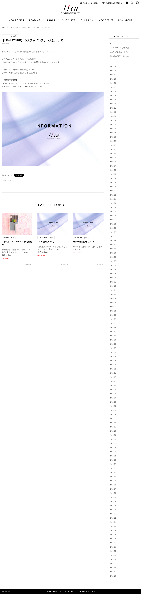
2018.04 (113, 406)
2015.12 (113, 518)
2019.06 (113, 352)
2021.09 (113, 253)
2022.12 (113, 195)
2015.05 (113, 547)
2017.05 (113, 452)
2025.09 (113, 83)
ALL (111, 44)
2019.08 (113, 344)
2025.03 (113, 100)
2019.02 (113, 369)
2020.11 (113, 290)
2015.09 (113, 530)
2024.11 (113, 108)
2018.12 (113, 377)
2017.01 (113, 468)
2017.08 (113, 439)
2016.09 (113, 481)
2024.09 (113, 116)
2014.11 (113, 572)
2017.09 (113, 435)
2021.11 (113, 245)
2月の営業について (45, 242)
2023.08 (113, 162)
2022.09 (113, 203)
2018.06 (113, 402)
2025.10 (113, 79)
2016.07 (113, 489)
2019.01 (113, 373)
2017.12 (113, 423)
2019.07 (113, 348)
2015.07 (113, 539)
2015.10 (113, 526)
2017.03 (113, 460)
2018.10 (113, 386)
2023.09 (113, 158)
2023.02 (113, 187)
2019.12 (113, 328)
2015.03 (113, 555)
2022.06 (113, 216)
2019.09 (113, 340)
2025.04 (113, 96)
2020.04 (113, 311)
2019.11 (113, 332)
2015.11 (113, 522)
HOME (4, 27)
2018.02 (113, 415)
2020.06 (113, 307)
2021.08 (113, 257)
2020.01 (113, 323)
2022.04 (113, 224)
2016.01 (113, 514)
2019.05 (113, 357)
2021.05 (113, 270)
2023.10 (113, 154)
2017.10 (113, 431)
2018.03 (113, 410)
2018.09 (113, 390)
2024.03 (113, 137)
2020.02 (113, 319)
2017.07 (113, 444)
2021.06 (113, 265)
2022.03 (113, 228)
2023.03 (113, 183)
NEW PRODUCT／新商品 (119, 48)
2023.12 (113, 145)
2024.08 (113, 120)
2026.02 (113, 71)
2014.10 (113, 576)
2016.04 (113, 501)
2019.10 (113, 336)
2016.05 (113, 497)
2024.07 (113, 125)
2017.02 (113, 464)
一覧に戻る (7, 180)
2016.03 (113, 506)
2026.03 (113, 67)
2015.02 (113, 559)
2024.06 (113, 129)
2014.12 (113, 568)
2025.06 (113, 91)
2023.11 (113, 149)
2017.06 (113, 448)
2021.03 (113, 278)
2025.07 (113, 87)
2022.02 (113, 232)
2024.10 (113, 112)
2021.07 (113, 261)
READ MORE (5, 258)
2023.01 (113, 191)
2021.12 (113, 241)
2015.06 (113, 543)
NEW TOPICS (13, 27)
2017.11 (113, 427)
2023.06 (113, 170)
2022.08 (113, 207)
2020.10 (113, 294)
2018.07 (113, 398)
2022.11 (113, 199)
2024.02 (113, 141)
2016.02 (113, 510)
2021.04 (113, 274)
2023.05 (113, 174)
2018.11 (113, 381)
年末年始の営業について (83, 242)
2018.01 (113, 419)
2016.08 (113, 485)
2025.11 (113, 75)
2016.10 (113, 477)
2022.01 (113, 236)
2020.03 (113, 315)
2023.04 (113, 178)
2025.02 (113, 104)
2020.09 (113, 299)
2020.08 (113, 303)
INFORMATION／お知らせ (120, 56)
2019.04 (113, 361)
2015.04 (113, 551)
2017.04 (113, 456)
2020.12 (113, 286)
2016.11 (113, 472)
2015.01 (113, 564)
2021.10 (113, 249)
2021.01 (113, 282)
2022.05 (113, 220)
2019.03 (113, 365)
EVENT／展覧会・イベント (120, 52)
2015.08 (113, 535)
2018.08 (113, 394)
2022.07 (113, 212)
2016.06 (113, 493)
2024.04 (113, 133)
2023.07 (113, 166)
